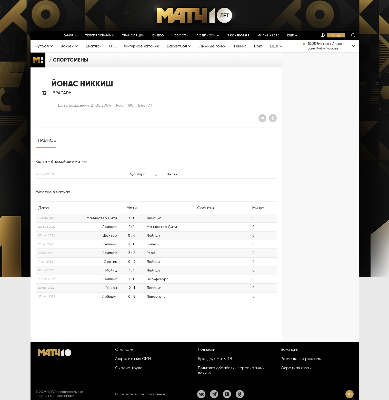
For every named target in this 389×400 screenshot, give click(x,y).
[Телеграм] (214, 394)
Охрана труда (129, 368)
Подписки (206, 349)
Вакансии (289, 349)
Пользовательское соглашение (140, 394)
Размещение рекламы (301, 358)
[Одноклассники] (273, 118)
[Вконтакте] (262, 118)
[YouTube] (227, 394)
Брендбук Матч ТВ (215, 358)
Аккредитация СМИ (133, 358)
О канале (124, 349)
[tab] (46, 140)
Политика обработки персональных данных (231, 370)
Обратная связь (296, 368)
